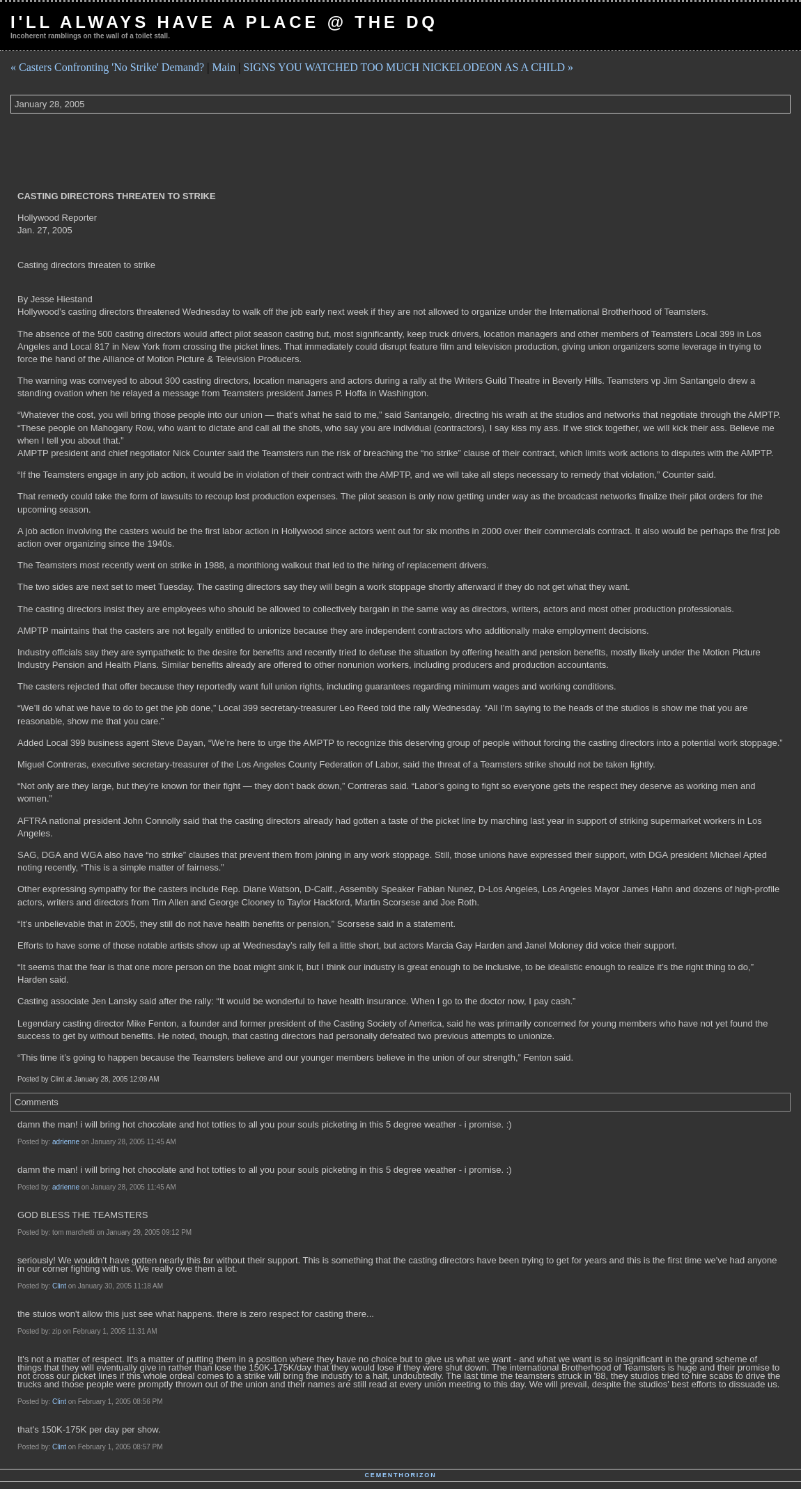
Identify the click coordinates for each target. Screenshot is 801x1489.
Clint (59, 1286)
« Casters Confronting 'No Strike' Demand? (107, 67)
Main (223, 67)
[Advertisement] (264, 151)
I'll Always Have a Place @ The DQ (224, 22)
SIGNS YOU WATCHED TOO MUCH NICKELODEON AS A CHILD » (408, 67)
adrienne (65, 1142)
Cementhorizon (401, 1475)
